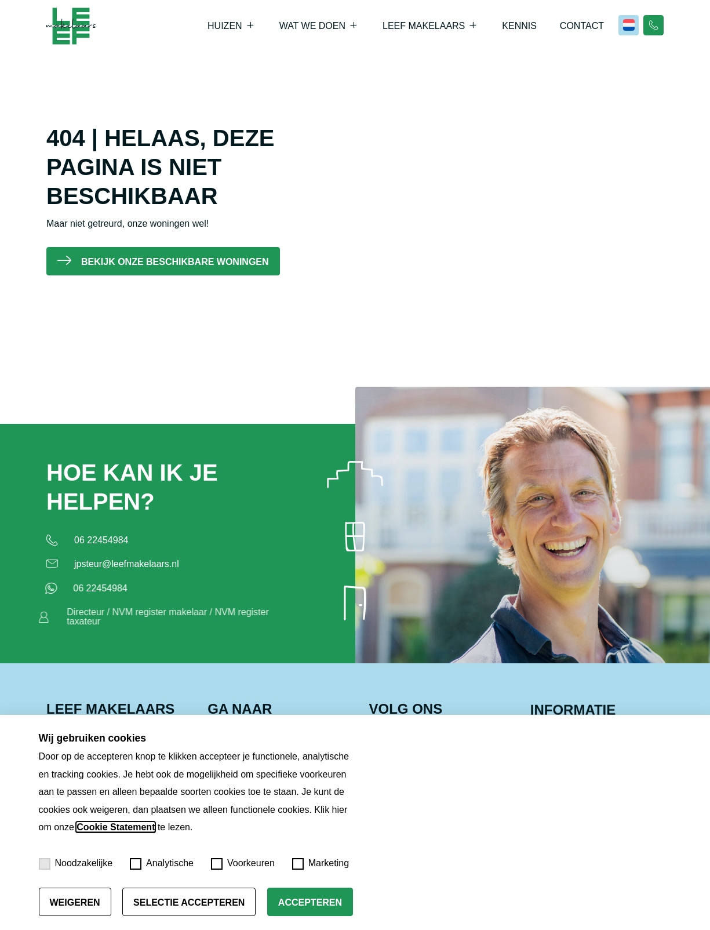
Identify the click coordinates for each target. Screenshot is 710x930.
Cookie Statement (116, 827)
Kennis (519, 26)
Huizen (224, 26)
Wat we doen (312, 26)
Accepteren (310, 902)
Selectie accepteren (189, 902)
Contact (582, 26)
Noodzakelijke (76, 864)
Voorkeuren (243, 864)
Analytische (162, 864)
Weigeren (75, 902)
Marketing (320, 864)
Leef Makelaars (424, 26)
